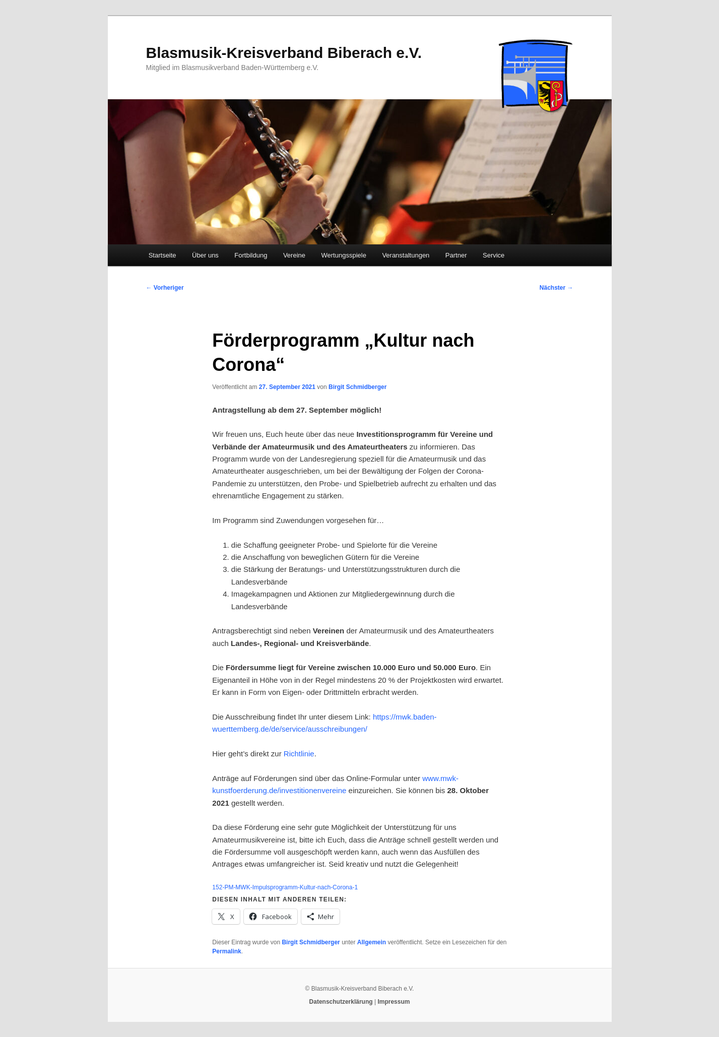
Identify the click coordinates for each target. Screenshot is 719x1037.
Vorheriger (165, 287)
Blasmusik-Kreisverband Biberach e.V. (284, 52)
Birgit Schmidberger (357, 387)
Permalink (226, 951)
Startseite (162, 255)
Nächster (556, 287)
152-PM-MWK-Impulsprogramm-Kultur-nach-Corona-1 (285, 887)
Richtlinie (299, 753)
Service (493, 255)
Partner (456, 255)
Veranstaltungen (405, 255)
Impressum (393, 1001)
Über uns (205, 255)
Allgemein (371, 942)
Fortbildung (250, 255)
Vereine (294, 255)
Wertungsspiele (343, 255)
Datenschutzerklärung (341, 1001)
